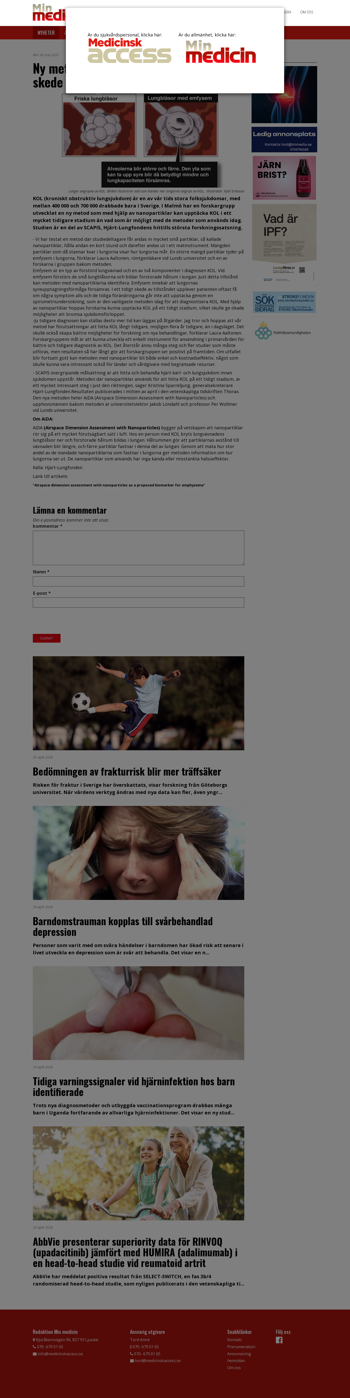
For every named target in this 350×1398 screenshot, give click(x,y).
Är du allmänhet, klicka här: (220, 48)
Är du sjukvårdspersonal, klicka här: (129, 47)
